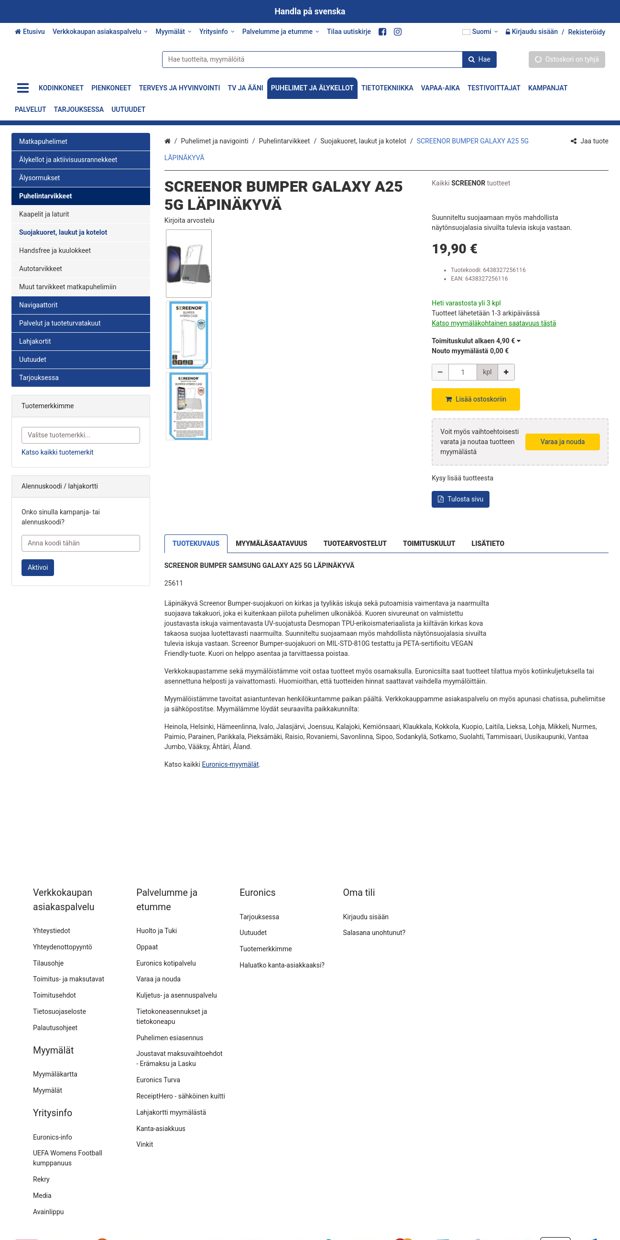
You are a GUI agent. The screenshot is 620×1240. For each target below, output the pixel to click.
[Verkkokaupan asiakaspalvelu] (100, 32)
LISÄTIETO (488, 531)
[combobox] (326, 59)
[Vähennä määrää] (440, 372)
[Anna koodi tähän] (81, 543)
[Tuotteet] (23, 88)
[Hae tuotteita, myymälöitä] (326, 59)
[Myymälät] (173, 32)
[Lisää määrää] (506, 372)
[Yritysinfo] (217, 32)
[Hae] (476, 59)
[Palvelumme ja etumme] (281, 32)
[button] (189, 220)
